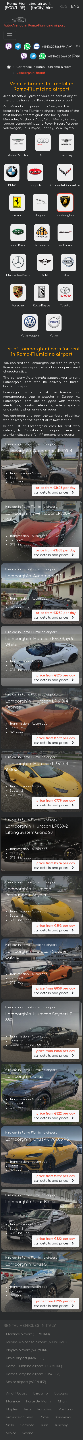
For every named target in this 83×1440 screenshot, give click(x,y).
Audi (43, 155)
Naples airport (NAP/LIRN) (27, 1350)
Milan (62, 1401)
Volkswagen (30, 335)
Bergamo (40, 1393)
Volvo (54, 335)
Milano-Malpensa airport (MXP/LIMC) (36, 1342)
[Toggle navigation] (10, 35)
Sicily (10, 1425)
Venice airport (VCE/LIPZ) (26, 1382)
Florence (13, 1401)
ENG (75, 7)
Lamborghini (65, 215)
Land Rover (18, 245)
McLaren (65, 245)
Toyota (65, 305)
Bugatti (35, 185)
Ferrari (17, 215)
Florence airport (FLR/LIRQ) (28, 1334)
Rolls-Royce (41, 305)
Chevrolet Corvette (65, 185)
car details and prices (55, 490)
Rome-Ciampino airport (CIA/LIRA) (33, 1374)
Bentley (66, 155)
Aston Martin (18, 155)
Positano (66, 1409)
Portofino (44, 1409)
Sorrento (27, 1425)
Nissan (68, 275)
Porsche (18, 305)
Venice (11, 1433)
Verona (27, 1433)
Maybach (42, 245)
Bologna (61, 1393)
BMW (11, 185)
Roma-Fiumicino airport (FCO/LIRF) (34, 1366)
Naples (12, 1409)
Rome (44, 1417)
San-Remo (63, 1417)
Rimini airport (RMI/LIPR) (25, 1358)
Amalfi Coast (16, 1393)
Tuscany (61, 1425)
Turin (44, 1425)
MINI (45, 275)
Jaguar (40, 215)
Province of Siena (19, 1417)
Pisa (27, 1409)
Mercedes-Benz (18, 275)
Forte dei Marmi (38, 1401)
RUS (63, 7)
